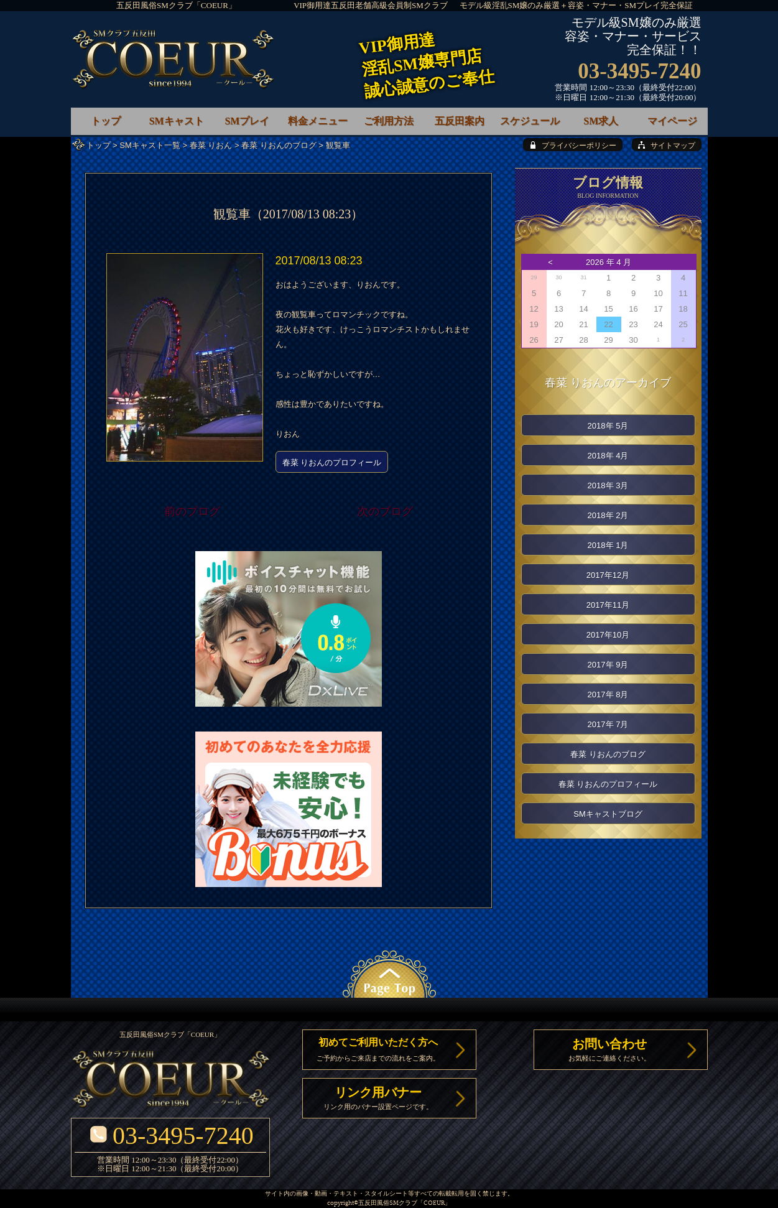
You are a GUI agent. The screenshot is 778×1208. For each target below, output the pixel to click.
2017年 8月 (608, 694)
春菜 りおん (211, 145)
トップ (98, 145)
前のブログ (192, 511)
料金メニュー (318, 121)
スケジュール (530, 121)
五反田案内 (459, 121)
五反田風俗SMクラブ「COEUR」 (176, 5)
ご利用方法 (389, 121)
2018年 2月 (608, 515)
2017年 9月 (608, 664)
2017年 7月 (608, 724)
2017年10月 (607, 634)
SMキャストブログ (607, 814)
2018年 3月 (608, 485)
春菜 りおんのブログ (279, 145)
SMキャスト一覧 (149, 145)
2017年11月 (607, 605)
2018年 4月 (608, 455)
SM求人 (600, 121)
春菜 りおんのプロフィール (332, 462)
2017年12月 (607, 575)
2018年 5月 (608, 425)
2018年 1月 (608, 545)
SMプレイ (247, 121)
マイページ (672, 121)
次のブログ (385, 511)
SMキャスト (176, 121)
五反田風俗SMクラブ (387, 1203)
